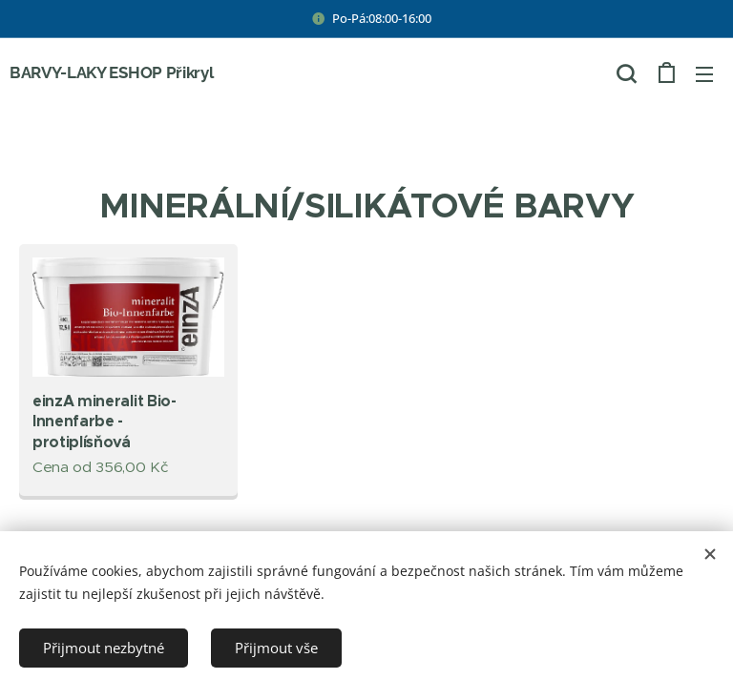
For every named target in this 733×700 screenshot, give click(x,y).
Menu (704, 74)
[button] (626, 73)
